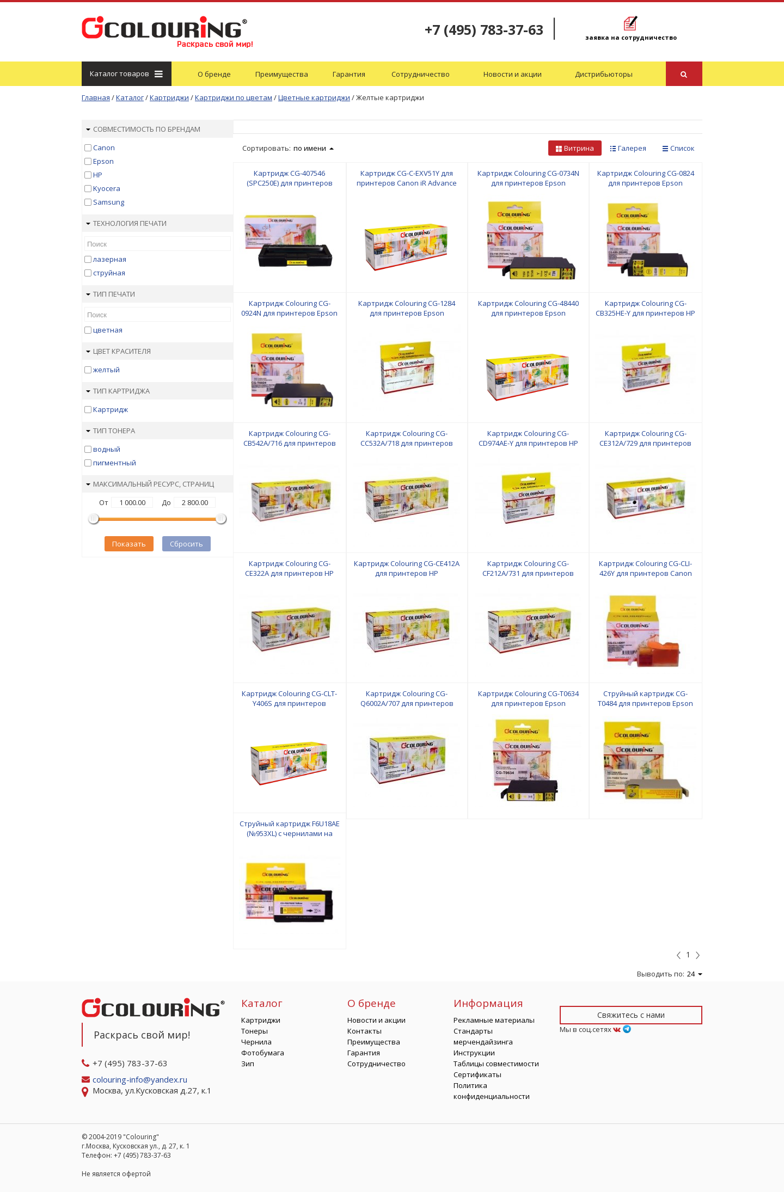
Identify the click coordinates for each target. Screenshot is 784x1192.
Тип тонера (110, 430)
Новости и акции (512, 74)
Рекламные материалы (494, 1020)
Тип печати (110, 294)
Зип (247, 1063)
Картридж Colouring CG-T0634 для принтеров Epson (528, 698)
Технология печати (126, 223)
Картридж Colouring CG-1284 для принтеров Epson (406, 308)
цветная (107, 330)
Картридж (110, 409)
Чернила (256, 1042)
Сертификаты (477, 1074)
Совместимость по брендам (143, 129)
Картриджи (260, 1020)
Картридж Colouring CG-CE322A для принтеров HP (289, 568)
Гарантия (349, 74)
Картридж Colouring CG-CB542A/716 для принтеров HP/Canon (289, 443)
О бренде (214, 74)
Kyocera (106, 188)
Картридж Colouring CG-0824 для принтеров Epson (645, 178)
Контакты (364, 1031)
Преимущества (281, 74)
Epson (103, 161)
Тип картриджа (118, 391)
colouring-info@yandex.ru (141, 1079)
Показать (129, 544)
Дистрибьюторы (604, 74)
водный (106, 449)
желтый (106, 369)
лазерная (109, 259)
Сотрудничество (420, 74)
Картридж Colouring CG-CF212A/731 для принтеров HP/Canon (528, 573)
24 (694, 974)
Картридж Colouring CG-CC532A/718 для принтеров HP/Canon (406, 443)
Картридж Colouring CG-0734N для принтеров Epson (528, 178)
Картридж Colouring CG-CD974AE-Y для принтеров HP (528, 438)
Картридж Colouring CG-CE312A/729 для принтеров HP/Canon (645, 443)
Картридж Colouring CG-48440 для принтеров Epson (528, 308)
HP (97, 175)
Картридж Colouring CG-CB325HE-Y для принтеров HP (645, 308)
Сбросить (186, 544)
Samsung (108, 202)
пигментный (114, 463)
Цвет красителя (118, 351)
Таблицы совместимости (496, 1063)
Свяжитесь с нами (631, 1015)
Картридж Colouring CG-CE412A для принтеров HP (407, 568)
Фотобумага (262, 1053)
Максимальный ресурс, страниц (150, 484)
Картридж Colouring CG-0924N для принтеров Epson (289, 308)
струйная (109, 273)
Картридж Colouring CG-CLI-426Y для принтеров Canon (645, 568)
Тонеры (254, 1031)
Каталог (126, 73)
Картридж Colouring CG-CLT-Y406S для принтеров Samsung (289, 703)
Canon (104, 147)
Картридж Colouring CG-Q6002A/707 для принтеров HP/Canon (407, 703)
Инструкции (474, 1053)
